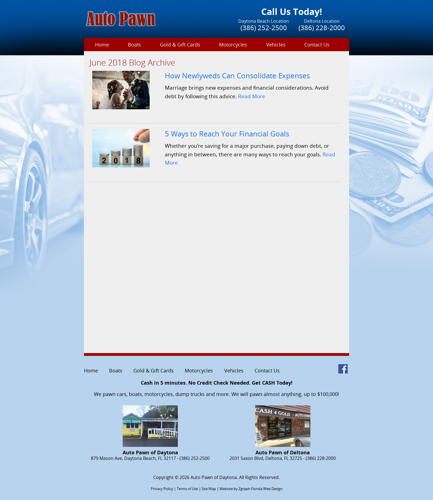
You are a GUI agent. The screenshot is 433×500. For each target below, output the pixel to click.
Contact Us (316, 44)
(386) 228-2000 (322, 27)
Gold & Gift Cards (180, 44)
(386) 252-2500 (264, 27)
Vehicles (276, 44)
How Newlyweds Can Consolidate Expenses (237, 76)
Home (102, 44)
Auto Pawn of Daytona (214, 477)
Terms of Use (187, 488)
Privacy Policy (162, 488)
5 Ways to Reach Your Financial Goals (227, 134)
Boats (134, 44)
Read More (251, 96)
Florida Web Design (266, 488)
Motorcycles (233, 44)
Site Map (209, 488)
